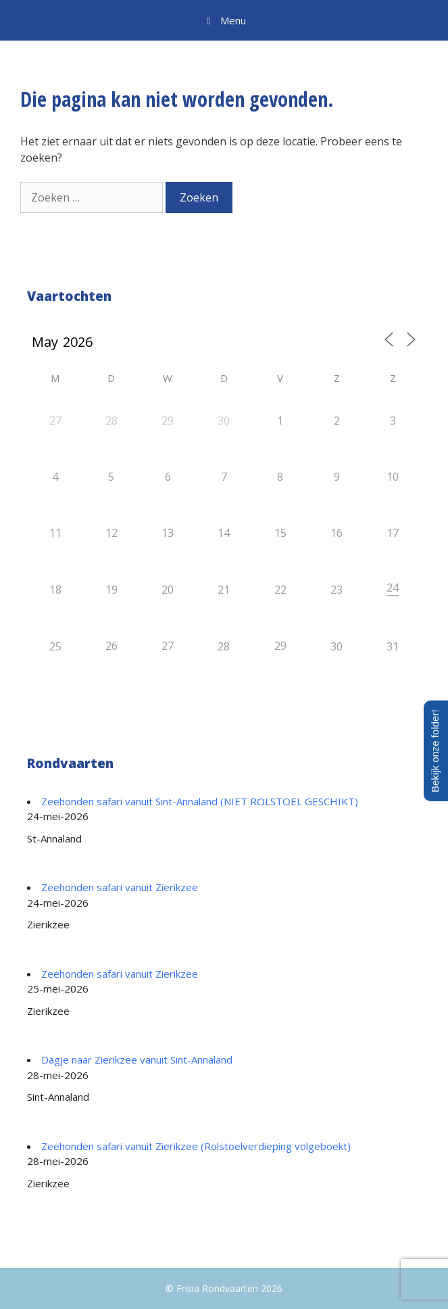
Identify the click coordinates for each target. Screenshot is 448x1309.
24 (393, 587)
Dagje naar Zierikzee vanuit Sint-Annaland (136, 1059)
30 (336, 646)
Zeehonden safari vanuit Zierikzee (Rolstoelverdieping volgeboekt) (196, 1146)
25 (55, 646)
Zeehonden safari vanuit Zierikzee (119, 887)
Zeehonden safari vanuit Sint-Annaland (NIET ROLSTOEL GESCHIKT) (199, 801)
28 (224, 646)
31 (393, 646)
